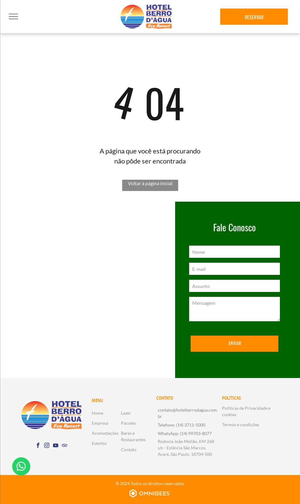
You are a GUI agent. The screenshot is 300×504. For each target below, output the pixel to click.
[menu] (13, 16)
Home (97, 413)
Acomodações (105, 433)
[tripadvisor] (65, 446)
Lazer (126, 413)
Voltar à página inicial (150, 183)
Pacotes (128, 423)
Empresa (100, 423)
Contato (128, 449)
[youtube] (56, 446)
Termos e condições (240, 424)
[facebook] (38, 446)
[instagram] (47, 446)
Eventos (99, 443)
